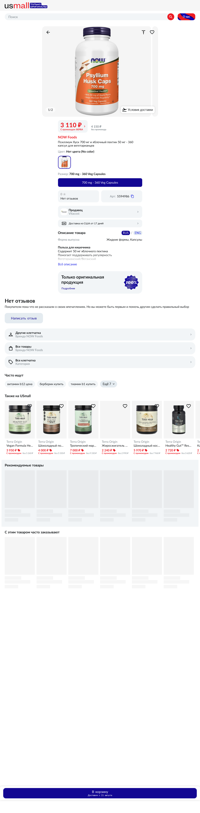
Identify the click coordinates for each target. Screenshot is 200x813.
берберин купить (52, 386)
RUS (126, 233)
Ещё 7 (107, 386)
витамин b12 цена (19, 386)
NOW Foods (67, 137)
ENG (138, 233)
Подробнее (68, 291)
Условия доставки (140, 109)
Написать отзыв (24, 321)
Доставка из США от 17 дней (86, 223)
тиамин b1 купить (83, 386)
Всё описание (67, 267)
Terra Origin (14, 444)
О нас (186, 16)
